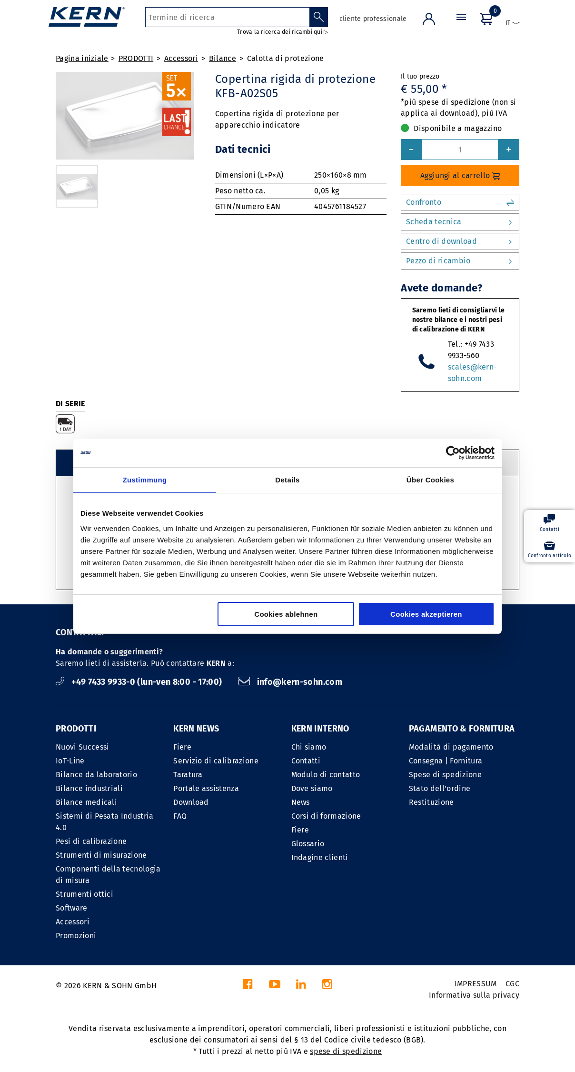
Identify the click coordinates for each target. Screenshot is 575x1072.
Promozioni (76, 935)
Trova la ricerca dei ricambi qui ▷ (282, 32)
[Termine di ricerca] (227, 17)
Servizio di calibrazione (215, 760)
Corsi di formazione (326, 816)
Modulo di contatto (325, 774)
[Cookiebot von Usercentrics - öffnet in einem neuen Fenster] (453, 453)
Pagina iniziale (82, 58)
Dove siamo (312, 788)
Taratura (188, 774)
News (300, 802)
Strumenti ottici (84, 894)
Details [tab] (287, 480)
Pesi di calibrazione (91, 841)
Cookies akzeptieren (426, 614)
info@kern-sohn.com (290, 682)
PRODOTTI (136, 58)
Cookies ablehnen (285, 614)
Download (191, 802)
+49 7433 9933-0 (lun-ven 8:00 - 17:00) (140, 682)
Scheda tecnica (460, 222)
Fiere (182, 746)
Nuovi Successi (82, 746)
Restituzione (431, 802)
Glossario (308, 843)
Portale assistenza (206, 788)
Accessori (181, 58)
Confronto (460, 202)
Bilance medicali (86, 802)
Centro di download (460, 241)
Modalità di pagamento (451, 746)
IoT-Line (70, 760)
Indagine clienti (319, 857)
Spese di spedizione (445, 774)
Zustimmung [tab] (145, 480)
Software (72, 907)
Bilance (222, 58)
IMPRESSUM (476, 983)
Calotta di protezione (285, 58)
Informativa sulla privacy (474, 995)
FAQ (180, 816)
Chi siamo (309, 746)
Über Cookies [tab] (430, 480)
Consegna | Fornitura (445, 760)
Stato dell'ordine (439, 788)
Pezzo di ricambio (460, 261)
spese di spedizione (346, 1051)
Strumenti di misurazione (101, 855)
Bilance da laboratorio (96, 774)
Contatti (306, 760)
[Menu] (461, 26)
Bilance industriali (89, 788)
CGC (512, 983)
